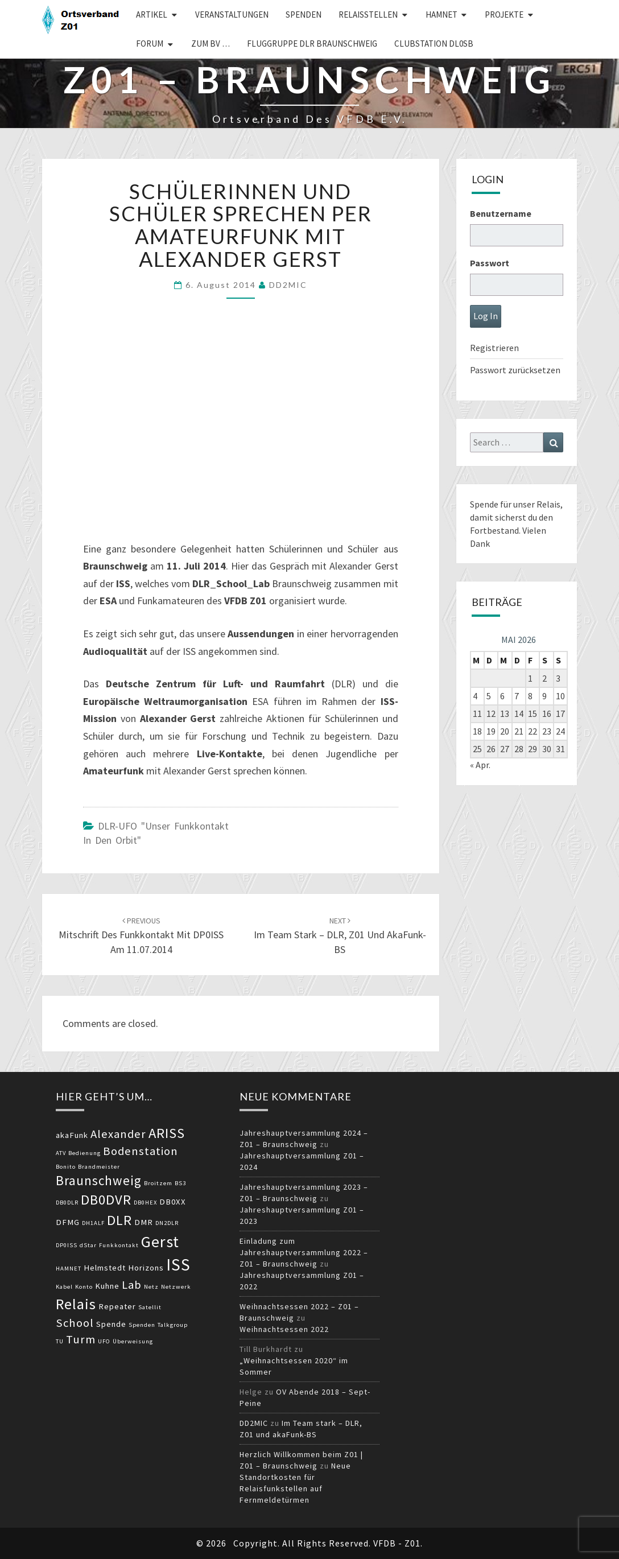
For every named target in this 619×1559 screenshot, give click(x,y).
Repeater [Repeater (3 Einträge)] (117, 1306)
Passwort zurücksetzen (515, 370)
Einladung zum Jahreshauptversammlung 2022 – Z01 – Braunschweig (304, 1252)
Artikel (151, 14)
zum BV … (210, 43)
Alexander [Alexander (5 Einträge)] (118, 1134)
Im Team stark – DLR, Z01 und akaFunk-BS (340, 935)
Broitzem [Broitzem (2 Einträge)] (158, 1183)
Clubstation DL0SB (433, 43)
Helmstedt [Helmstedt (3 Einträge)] (105, 1268)
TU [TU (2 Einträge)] (60, 1341)
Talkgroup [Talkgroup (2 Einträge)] (173, 1325)
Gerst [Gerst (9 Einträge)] (160, 1241)
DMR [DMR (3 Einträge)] (143, 1222)
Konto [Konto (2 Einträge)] (84, 1286)
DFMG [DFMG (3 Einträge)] (68, 1222)
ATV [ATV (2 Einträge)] (61, 1153)
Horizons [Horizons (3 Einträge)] (146, 1268)
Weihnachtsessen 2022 (284, 1329)
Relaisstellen (368, 14)
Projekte (504, 14)
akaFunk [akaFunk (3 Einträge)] (72, 1135)
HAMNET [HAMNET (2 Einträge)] (68, 1268)
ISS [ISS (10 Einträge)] (178, 1264)
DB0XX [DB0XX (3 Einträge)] (172, 1202)
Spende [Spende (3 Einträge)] (111, 1324)
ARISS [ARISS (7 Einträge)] (166, 1133)
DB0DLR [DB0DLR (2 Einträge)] (67, 1202)
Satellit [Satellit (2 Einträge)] (150, 1307)
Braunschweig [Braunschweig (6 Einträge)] (99, 1180)
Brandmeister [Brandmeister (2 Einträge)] (99, 1166)
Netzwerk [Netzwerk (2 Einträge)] (176, 1286)
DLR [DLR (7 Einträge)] (119, 1220)
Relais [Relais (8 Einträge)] (76, 1303)
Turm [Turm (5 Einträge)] (81, 1339)
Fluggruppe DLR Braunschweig (312, 43)
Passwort (489, 263)
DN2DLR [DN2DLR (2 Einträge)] (167, 1223)
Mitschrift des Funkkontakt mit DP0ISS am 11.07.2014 (141, 935)
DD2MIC (288, 285)
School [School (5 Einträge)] (75, 1322)
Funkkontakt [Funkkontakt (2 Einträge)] (119, 1245)
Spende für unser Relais (515, 504)
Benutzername (500, 213)
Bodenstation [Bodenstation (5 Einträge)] (140, 1151)
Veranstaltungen (232, 14)
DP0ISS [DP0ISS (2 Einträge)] (66, 1245)
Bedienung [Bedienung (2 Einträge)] (84, 1153)
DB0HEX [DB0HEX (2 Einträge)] (145, 1202)
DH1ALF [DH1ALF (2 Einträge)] (93, 1223)
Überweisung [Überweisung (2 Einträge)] (133, 1341)
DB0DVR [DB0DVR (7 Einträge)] (106, 1200)
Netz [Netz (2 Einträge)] (151, 1286)
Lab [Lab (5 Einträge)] (132, 1284)
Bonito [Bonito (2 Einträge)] (66, 1166)
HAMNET (441, 14)
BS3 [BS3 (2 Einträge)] (180, 1183)
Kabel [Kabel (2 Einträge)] (64, 1286)
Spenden (303, 14)
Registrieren (494, 347)
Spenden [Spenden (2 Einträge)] (142, 1325)
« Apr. (480, 764)
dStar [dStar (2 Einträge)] (88, 1245)
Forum (149, 43)
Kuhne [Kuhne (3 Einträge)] (107, 1286)
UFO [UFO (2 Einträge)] (104, 1341)
